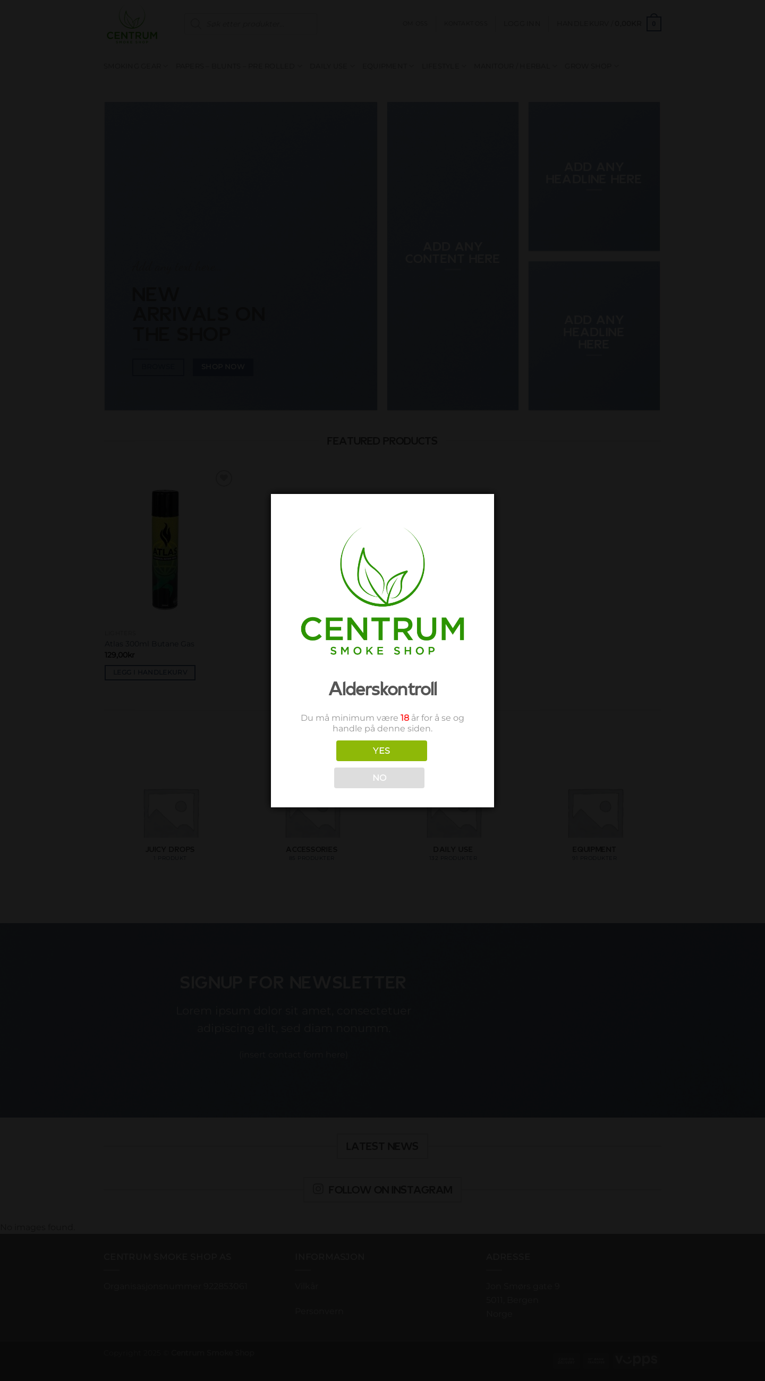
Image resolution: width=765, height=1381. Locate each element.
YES (381, 751)
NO (379, 778)
